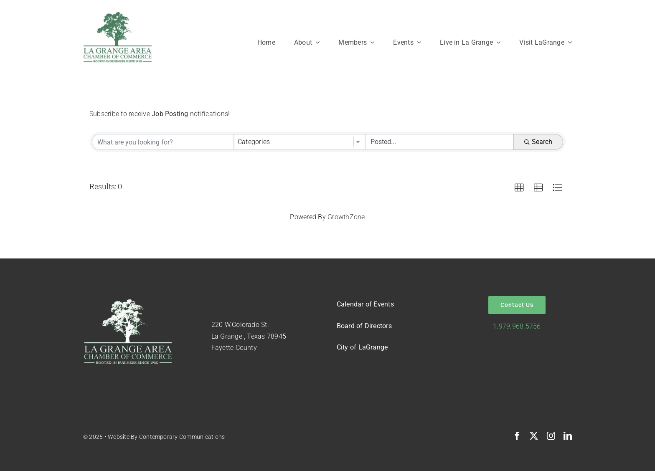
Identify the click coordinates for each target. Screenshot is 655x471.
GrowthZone (346, 217)
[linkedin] (568, 436)
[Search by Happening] (439, 142)
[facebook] (517, 436)
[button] (519, 188)
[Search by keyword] (163, 142)
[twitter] (534, 436)
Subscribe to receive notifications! (159, 114)
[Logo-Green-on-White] (117, 14)
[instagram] (551, 436)
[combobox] (299, 142)
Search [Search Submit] (538, 142)
